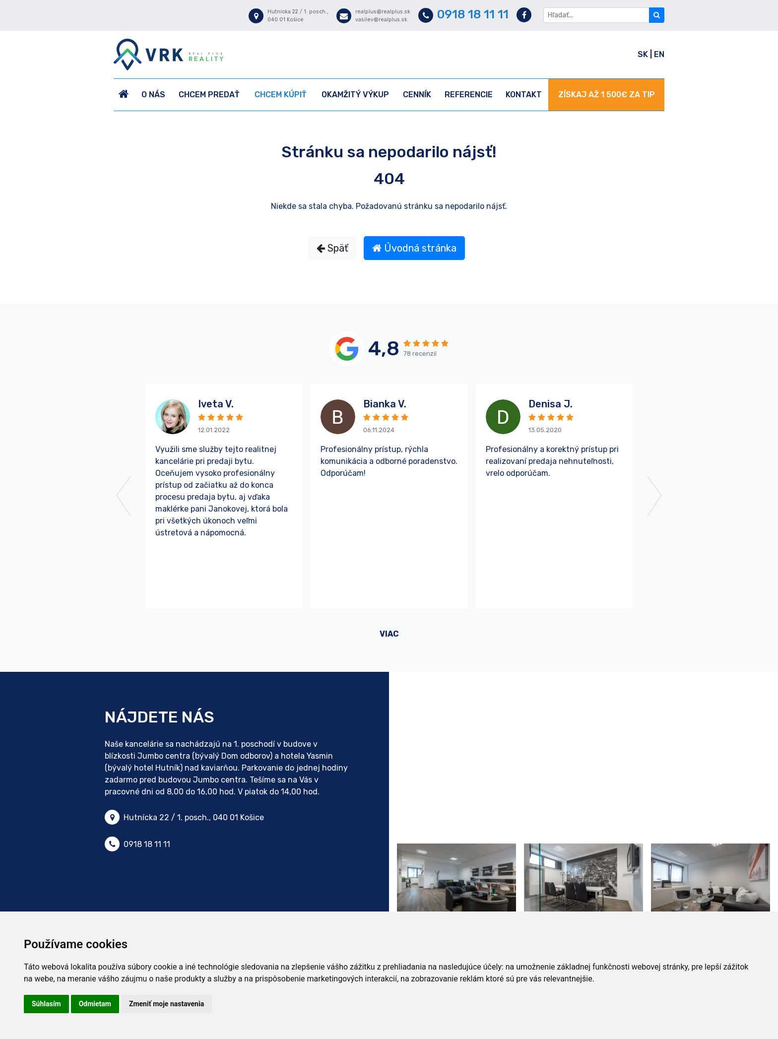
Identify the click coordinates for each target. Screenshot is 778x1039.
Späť (332, 248)
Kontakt (524, 94)
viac (389, 634)
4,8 (383, 348)
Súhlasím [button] (46, 1004)
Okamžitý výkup (355, 94)
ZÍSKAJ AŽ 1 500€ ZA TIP (606, 94)
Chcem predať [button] (209, 94)
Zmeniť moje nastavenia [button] (166, 1004)
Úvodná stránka (414, 248)
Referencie (469, 94)
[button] (150, 496)
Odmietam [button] (95, 1004)
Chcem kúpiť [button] (281, 94)
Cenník (417, 94)
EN (659, 54)
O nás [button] (153, 94)
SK (644, 54)
